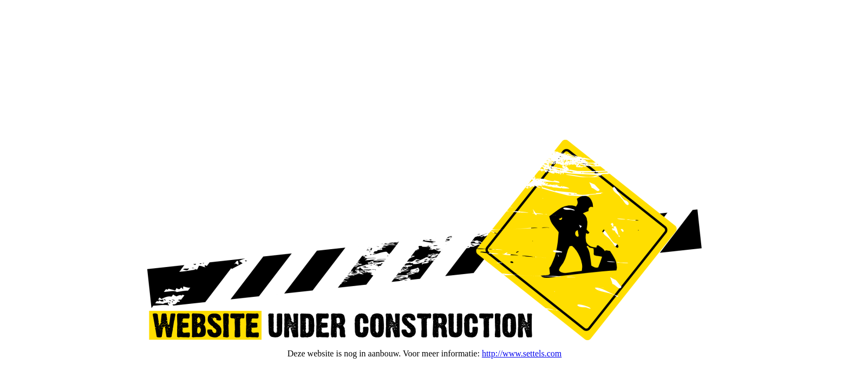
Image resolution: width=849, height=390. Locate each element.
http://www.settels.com (521, 353)
